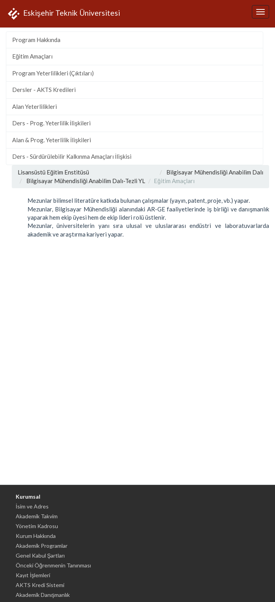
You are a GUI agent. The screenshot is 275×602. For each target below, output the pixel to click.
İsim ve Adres (32, 506)
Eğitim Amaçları (32, 56)
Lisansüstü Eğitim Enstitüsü (53, 172)
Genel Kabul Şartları (40, 555)
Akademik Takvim (37, 516)
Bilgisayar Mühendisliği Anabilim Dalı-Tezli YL (85, 180)
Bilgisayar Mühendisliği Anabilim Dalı (214, 172)
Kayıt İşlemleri (33, 575)
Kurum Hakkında (36, 535)
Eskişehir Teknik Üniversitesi (63, 14)
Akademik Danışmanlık (43, 594)
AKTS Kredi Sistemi (40, 585)
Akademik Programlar (41, 545)
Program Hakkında (36, 39)
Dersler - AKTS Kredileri (44, 89)
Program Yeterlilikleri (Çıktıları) (53, 73)
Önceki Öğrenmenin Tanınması (53, 565)
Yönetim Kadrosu (37, 526)
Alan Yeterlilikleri (34, 106)
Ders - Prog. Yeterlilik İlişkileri (51, 123)
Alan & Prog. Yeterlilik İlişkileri (51, 139)
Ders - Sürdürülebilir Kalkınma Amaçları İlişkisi (71, 156)
